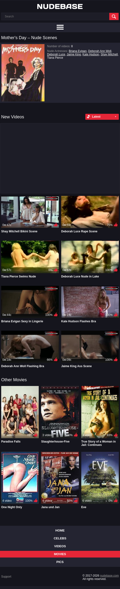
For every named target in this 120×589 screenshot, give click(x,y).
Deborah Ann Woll (99, 51)
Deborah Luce (56, 54)
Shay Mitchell (109, 54)
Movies (60, 554)
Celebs (60, 538)
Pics (60, 562)
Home (60, 530)
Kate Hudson (90, 54)
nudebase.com (109, 575)
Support (6, 576)
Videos (60, 546)
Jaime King (74, 54)
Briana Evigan (78, 51)
